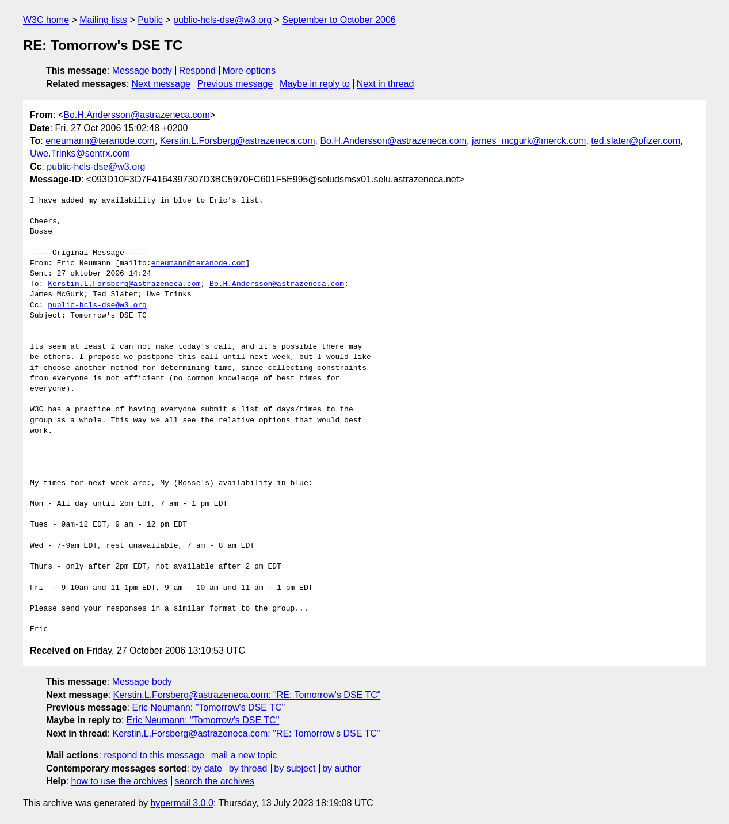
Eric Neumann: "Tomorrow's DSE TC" (208, 707)
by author (341, 768)
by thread (248, 768)
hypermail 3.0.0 (181, 803)
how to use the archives (119, 781)
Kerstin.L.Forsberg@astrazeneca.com (237, 141)
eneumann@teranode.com (100, 141)
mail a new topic (244, 755)
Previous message (235, 84)
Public (150, 20)
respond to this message (154, 755)
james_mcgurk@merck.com (529, 141)
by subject (294, 768)
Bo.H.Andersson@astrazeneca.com (136, 115)
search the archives (215, 781)
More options (249, 70)
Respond (197, 70)
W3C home (46, 20)
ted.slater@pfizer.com (635, 141)
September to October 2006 (338, 20)
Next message (161, 84)
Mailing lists (103, 20)
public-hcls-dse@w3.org (222, 20)
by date (207, 768)
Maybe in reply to (315, 84)
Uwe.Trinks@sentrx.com (80, 153)
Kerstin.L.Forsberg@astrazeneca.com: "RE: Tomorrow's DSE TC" (247, 695)
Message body (142, 70)
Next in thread (385, 84)
